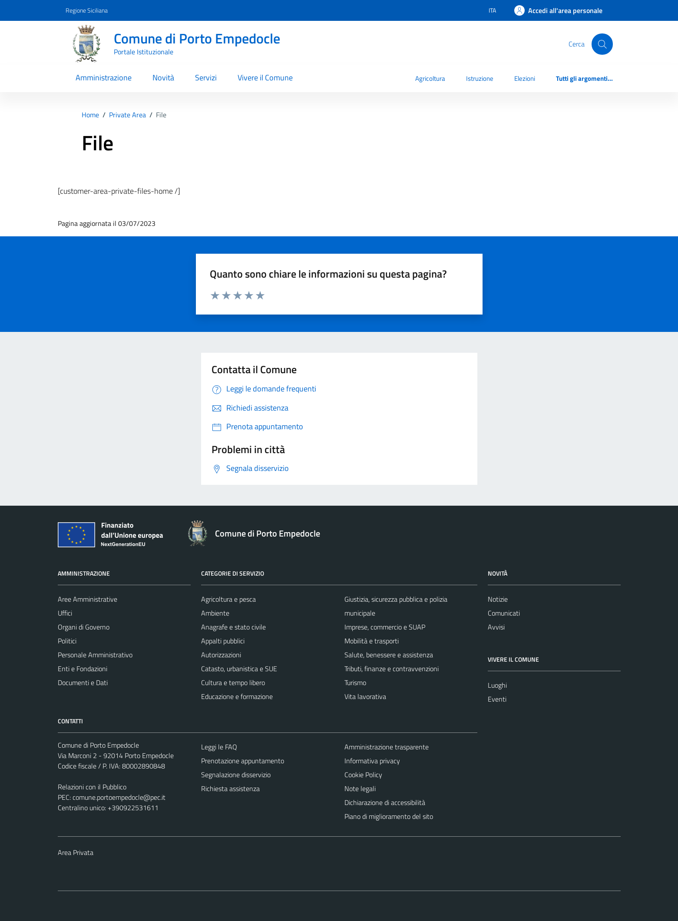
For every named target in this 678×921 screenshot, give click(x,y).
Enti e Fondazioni (82, 668)
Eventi (497, 699)
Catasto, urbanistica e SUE (239, 668)
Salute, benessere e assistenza (388, 654)
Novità (163, 77)
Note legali (360, 788)
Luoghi (497, 685)
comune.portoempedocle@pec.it (119, 797)
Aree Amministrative (87, 599)
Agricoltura (430, 78)
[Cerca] (602, 43)
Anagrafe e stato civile (233, 627)
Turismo (355, 682)
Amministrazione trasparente (386, 747)
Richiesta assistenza (230, 788)
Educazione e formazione (237, 696)
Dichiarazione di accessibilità (384, 802)
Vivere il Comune (265, 77)
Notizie (498, 599)
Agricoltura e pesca (228, 599)
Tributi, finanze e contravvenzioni (391, 668)
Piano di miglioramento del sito (388, 816)
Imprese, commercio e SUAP (384, 627)
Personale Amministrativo (95, 654)
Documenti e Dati (83, 682)
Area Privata (75, 852)
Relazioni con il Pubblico (92, 787)
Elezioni (524, 78)
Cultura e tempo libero (233, 682)
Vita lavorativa (365, 696)
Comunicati (504, 613)
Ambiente (215, 613)
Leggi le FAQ (219, 747)
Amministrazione (104, 77)
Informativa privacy (372, 760)
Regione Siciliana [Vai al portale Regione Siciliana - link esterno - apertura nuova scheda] (87, 10)
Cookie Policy (363, 774)
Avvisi (496, 627)
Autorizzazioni (221, 654)
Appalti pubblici (223, 641)
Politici (67, 641)
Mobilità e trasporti (371, 641)
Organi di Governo (83, 627)
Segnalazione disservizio (236, 774)
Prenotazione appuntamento (242, 760)
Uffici (65, 613)
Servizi (206, 77)
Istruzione (479, 78)
